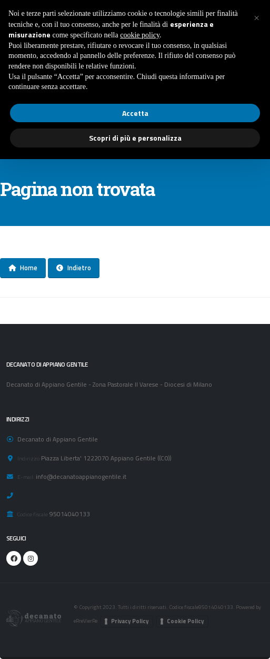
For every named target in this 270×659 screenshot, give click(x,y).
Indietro (73, 267)
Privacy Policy (130, 621)
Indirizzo (28, 458)
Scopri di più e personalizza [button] (135, 137)
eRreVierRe (85, 620)
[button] (256, 16)
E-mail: (25, 477)
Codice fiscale (32, 514)
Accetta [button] (135, 113)
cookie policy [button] (139, 35)
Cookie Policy (185, 621)
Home (22, 267)
